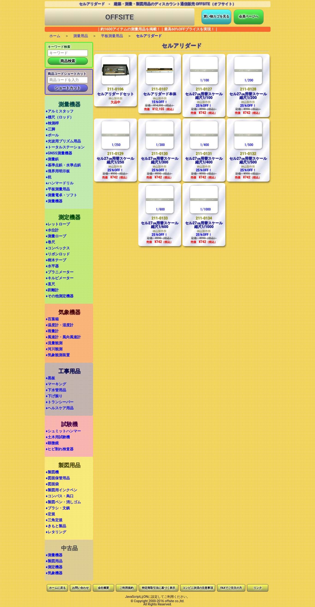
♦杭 (48, 177)
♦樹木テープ (56, 260)
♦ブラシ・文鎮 (58, 508)
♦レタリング (56, 532)
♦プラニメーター (60, 272)
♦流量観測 (54, 343)
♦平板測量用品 (58, 189)
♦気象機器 (54, 573)
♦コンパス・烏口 (60, 496)
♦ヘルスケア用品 (60, 408)
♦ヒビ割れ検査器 (60, 449)
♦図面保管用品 (58, 478)
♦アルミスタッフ (60, 111)
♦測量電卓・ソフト (61, 195)
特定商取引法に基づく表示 (158, 587)
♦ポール (52, 135)
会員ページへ (248, 16)
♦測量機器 (54, 201)
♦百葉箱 (52, 319)
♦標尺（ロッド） (60, 117)
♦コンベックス (58, 248)
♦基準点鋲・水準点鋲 (63, 165)
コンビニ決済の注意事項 (198, 587)
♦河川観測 (54, 349)
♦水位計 (52, 230)
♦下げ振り (54, 396)
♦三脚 (50, 129)
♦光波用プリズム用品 (63, 141)
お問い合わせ (80, 587)
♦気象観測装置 (58, 355)
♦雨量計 (52, 331)
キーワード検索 (59, 47)
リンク (257, 587)
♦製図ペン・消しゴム (63, 502)
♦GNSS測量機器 (59, 153)
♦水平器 (52, 266)
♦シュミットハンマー (63, 431)
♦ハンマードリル (60, 183)
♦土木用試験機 (58, 437)
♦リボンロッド (58, 254)
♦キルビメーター (60, 278)
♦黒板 (50, 378)
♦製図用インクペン (61, 490)
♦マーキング (56, 384)
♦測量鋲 (52, 159)
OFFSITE (119, 17)
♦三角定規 (54, 520)
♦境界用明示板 (58, 171)
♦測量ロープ (56, 236)
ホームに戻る (57, 587)
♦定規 (50, 514)
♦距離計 (52, 290)
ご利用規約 (126, 587)
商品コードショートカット (67, 74)
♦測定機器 (54, 567)
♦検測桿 (52, 123)
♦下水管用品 (56, 390)
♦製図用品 (54, 561)
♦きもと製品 (56, 526)
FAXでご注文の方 (231, 587)
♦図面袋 (52, 484)
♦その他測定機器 (60, 296)
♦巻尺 (50, 242)
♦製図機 (52, 472)
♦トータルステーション (65, 147)
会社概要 (103, 587)
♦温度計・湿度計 (60, 325)
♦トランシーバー (60, 402)
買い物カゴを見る (216, 16)
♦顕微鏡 (52, 443)
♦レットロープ (58, 224)
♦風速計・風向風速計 (63, 337)
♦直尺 (50, 284)
